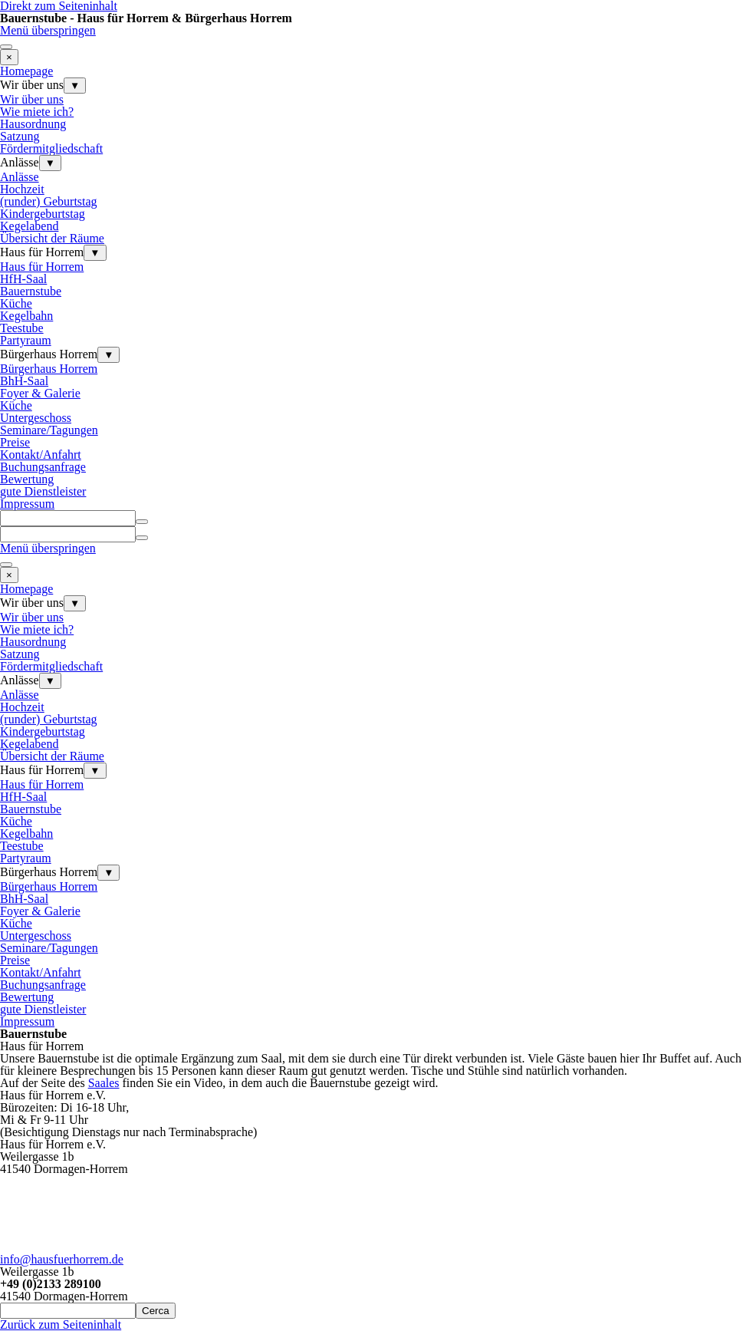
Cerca (155, 1310)
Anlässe (19, 176)
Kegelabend (29, 225)
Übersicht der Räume (52, 238)
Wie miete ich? (37, 111)
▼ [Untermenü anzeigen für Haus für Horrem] (95, 253)
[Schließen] (9, 57)
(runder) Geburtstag (48, 201)
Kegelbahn (26, 315)
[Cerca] (68, 1311)
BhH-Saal (24, 380)
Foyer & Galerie (40, 393)
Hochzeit (22, 189)
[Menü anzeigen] (6, 46)
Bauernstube (30, 291)
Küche (16, 303)
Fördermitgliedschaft (51, 148)
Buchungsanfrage (43, 466)
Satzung (20, 136)
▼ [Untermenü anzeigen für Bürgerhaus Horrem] (108, 355)
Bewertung (27, 479)
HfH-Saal (23, 278)
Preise (15, 442)
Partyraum (25, 340)
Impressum (27, 503)
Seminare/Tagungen (49, 430)
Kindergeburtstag (42, 213)
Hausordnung (33, 123)
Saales (104, 1082)
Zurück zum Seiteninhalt (60, 1324)
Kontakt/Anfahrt (40, 454)
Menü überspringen (48, 30)
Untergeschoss (35, 417)
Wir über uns (32, 99)
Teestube (22, 327)
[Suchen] (68, 518)
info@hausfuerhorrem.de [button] (61, 1259)
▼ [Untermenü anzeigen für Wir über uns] (75, 85)
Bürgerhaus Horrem (48, 368)
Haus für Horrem (42, 266)
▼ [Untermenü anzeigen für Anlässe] (50, 163)
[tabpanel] (378, 1065)
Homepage (26, 70)
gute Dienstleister (43, 491)
